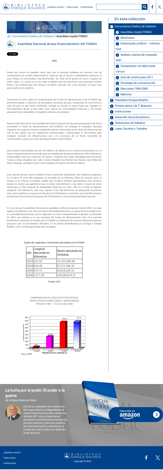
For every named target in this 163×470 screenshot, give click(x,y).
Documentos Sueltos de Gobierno (33, 36)
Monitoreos (128, 38)
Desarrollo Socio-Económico (132, 117)
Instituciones (123, 111)
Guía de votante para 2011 (137, 77)
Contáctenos (9, 463)
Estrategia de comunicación (138, 83)
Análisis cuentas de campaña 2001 (136, 57)
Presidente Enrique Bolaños (131, 100)
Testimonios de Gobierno (130, 123)
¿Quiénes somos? (12, 452)
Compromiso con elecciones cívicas (135, 68)
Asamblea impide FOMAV (136, 32)
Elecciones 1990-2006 (134, 88)
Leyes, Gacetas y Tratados (131, 128)
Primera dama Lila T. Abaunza (133, 106)
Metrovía (126, 94)
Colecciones (9, 457)
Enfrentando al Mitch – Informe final (137, 46)
